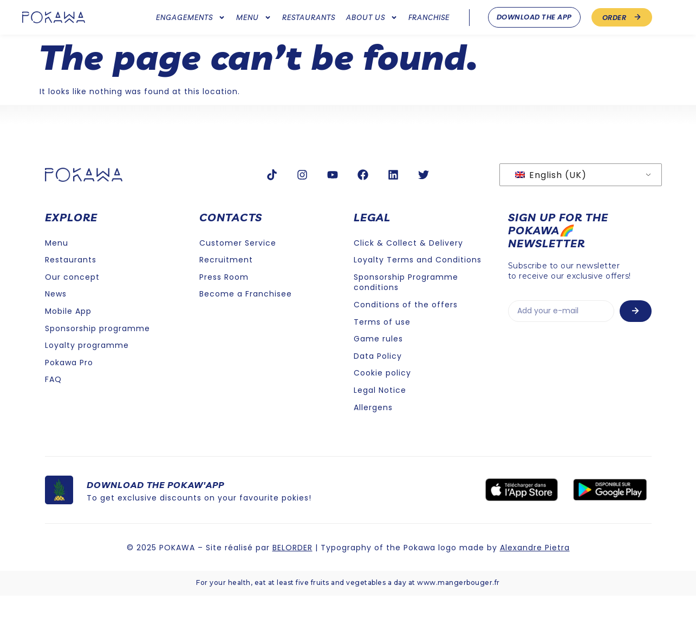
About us (372, 18)
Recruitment (226, 283)
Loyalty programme (87, 368)
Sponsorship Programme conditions (406, 305)
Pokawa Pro (69, 385)
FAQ (53, 402)
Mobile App (68, 334)
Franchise (429, 17)
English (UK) (551, 198)
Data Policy (378, 378)
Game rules (378, 362)
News (56, 317)
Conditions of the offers (406, 327)
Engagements (190, 18)
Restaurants (308, 17)
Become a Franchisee (245, 317)
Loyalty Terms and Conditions (418, 283)
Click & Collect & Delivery (408, 265)
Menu (253, 18)
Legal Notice (380, 412)
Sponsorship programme (97, 351)
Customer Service (237, 265)
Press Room (224, 299)
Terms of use (382, 344)
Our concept (72, 299)
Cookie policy (382, 396)
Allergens (373, 430)
